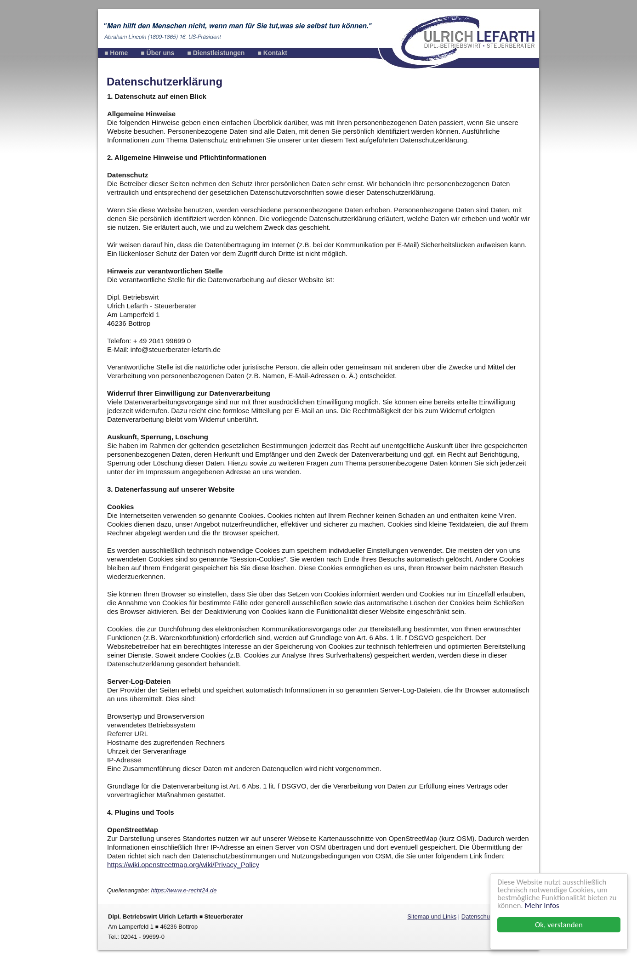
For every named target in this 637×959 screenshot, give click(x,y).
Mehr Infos (542, 905)
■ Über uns (157, 53)
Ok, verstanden (559, 925)
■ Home (116, 53)
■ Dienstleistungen (216, 53)
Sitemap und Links (431, 916)
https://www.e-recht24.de (183, 890)
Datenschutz (478, 916)
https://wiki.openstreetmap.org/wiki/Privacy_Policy (183, 864)
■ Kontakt (272, 53)
